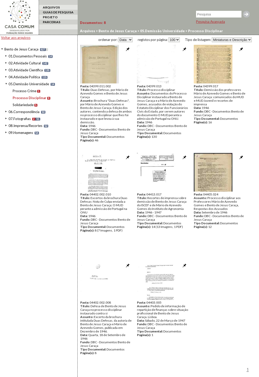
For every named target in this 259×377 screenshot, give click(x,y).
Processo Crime (24, 91)
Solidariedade (23, 105)
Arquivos (87, 31)
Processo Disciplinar (29, 98)
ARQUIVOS (51, 7)
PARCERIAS (51, 22)
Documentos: (93, 23)
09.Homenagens (21, 133)
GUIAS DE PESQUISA (58, 12)
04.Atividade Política (24, 77)
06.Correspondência (24, 112)
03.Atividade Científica (26, 70)
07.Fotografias (20, 119)
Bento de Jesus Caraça (21, 49)
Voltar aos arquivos (15, 38)
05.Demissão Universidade (29, 84)
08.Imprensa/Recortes (25, 126)
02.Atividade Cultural (25, 63)
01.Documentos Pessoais (28, 56)
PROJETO (50, 17)
